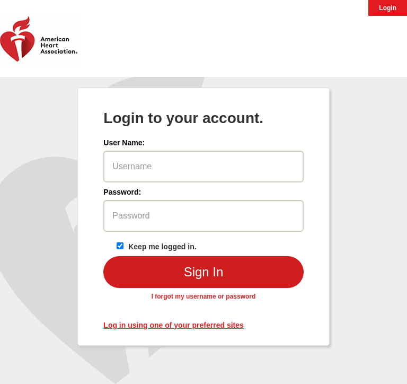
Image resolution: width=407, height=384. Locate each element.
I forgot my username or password (204, 296)
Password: (122, 192)
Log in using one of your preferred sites (173, 325)
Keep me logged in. (156, 246)
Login (387, 8)
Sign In (204, 272)
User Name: (124, 142)
